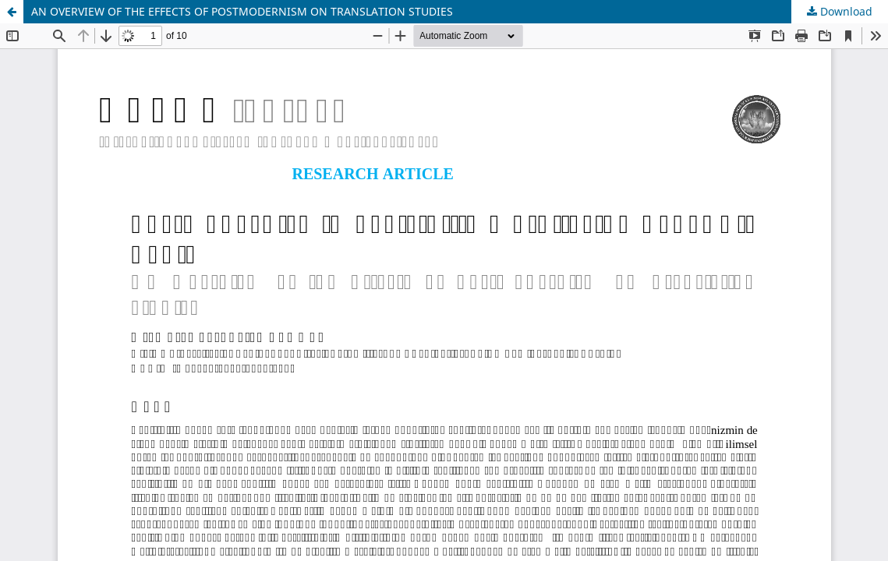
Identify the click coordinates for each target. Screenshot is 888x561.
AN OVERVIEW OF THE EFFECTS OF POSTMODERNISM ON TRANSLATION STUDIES (242, 11)
